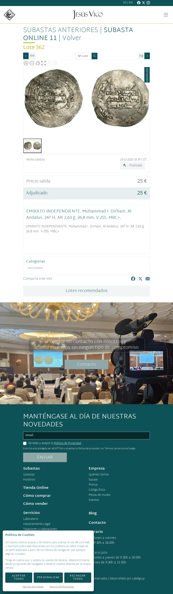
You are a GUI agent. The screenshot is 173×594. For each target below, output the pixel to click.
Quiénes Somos (99, 474)
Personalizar (48, 577)
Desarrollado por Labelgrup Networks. (112, 581)
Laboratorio (30, 519)
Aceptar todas (18, 577)
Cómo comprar (37, 495)
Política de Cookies (33, 587)
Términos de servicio (115, 449)
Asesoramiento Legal (36, 524)
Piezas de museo (99, 495)
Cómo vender (35, 503)
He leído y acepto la (54, 443)
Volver (71, 38)
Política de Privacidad (67, 443)
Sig (141, 56)
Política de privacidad (88, 449)
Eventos (94, 500)
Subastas (29, 474)
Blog (93, 513)
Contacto (86, 365)
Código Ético (97, 490)
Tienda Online (35, 487)
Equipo (93, 479)
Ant (32, 56)
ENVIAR (45, 458)
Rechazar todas (78, 577)
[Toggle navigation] (166, 14)
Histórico (29, 479)
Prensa (93, 485)
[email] (86, 435)
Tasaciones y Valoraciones (40, 529)
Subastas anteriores (60, 30)
